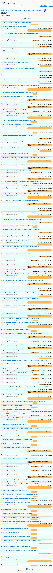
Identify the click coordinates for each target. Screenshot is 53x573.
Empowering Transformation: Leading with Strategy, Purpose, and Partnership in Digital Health (22, 219)
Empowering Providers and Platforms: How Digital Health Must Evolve (17, 253)
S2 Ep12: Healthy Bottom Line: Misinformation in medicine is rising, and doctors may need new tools (24, 401)
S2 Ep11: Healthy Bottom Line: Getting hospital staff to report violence (17, 439)
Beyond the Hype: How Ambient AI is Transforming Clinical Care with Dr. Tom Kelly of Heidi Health (23, 280)
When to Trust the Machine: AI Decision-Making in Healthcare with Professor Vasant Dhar (21, 141)
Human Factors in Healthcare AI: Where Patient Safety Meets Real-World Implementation (21, 246)
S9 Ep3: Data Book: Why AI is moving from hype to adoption (15, 153)
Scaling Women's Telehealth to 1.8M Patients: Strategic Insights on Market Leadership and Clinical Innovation (26, 174)
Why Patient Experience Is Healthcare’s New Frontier (14, 394)
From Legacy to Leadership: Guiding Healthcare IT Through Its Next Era (17, 147)
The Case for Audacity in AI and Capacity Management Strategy (16, 235)
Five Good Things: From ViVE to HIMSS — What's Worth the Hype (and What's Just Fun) (21, 85)
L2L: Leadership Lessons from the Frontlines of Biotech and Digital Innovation (19, 381)
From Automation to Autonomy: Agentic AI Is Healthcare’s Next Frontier (18, 564)
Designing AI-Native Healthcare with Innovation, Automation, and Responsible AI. (20, 498)
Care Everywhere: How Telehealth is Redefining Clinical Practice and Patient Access (20, 96)
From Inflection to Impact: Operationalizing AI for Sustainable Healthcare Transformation (21, 74)
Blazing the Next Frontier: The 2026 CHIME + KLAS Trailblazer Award (17, 62)
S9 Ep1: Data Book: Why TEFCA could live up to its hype (14, 269)
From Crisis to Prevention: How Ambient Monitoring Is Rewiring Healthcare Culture (20, 298)
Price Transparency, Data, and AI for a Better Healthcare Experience (17, 409)
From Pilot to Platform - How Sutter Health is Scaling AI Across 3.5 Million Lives (19, 305)
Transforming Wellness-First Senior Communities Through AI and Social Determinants (21, 468)
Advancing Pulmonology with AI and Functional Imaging (14, 509)
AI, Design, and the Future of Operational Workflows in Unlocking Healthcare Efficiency (21, 376)
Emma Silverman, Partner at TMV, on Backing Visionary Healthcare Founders (19, 240)
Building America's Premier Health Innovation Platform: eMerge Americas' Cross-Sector (21, 428)
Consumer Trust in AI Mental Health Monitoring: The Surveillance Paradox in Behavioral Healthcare (23, 164)
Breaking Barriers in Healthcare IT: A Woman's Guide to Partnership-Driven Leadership (21, 417)
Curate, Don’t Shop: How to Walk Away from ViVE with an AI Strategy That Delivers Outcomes (22, 103)
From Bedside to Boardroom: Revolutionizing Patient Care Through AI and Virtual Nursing (21, 344)
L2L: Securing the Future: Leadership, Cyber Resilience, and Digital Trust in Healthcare (21, 550)
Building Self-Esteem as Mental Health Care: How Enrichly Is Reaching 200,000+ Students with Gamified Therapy (26, 212)
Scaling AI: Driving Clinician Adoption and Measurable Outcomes (16, 447)
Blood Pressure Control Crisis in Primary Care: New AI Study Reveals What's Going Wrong (21, 193)
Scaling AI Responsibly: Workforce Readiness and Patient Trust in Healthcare (19, 79)
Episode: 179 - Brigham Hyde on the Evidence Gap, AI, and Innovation (17, 22)
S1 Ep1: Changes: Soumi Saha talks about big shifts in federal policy (17, 109)
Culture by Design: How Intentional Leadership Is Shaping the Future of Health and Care (21, 229)
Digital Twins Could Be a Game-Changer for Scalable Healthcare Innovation (18, 435)
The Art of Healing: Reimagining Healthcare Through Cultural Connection (18, 473)
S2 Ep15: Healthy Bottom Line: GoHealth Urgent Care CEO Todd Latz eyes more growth (21, 318)
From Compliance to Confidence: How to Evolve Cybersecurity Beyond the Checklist (20, 322)
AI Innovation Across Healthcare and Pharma (12, 350)
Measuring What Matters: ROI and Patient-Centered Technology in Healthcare (19, 311)
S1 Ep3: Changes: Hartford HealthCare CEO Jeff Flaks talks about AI (17, 39)
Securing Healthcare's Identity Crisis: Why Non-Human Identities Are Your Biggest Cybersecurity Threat (24, 263)
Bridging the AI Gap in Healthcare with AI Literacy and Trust (15, 329)
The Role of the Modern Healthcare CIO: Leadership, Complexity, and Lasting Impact (20, 33)
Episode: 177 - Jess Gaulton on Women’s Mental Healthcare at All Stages (18, 170)
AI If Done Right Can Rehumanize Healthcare (12, 443)
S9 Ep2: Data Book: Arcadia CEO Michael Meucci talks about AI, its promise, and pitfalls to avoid (23, 181)
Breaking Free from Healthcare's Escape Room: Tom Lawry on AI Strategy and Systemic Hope (22, 521)
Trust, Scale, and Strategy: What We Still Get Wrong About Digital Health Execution (20, 292)
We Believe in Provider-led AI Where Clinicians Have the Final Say (16, 546)
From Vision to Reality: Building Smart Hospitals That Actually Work (17, 502)
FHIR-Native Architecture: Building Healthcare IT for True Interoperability (18, 124)
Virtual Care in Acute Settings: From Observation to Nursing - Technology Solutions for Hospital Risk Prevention (26, 333)
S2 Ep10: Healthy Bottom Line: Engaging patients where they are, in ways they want (20, 494)
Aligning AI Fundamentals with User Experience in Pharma (15, 490)
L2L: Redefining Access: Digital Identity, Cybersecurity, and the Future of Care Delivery (21, 354)
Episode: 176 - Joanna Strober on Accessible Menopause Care (15, 259)
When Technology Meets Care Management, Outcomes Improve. (16, 528)
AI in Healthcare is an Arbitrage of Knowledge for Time (14, 368)
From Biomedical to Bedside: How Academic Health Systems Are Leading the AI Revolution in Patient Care (25, 273)
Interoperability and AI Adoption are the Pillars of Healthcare (15, 454)
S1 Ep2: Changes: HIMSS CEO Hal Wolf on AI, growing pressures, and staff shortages (20, 92)
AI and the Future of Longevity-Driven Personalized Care (14, 424)
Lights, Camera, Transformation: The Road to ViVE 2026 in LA (15, 113)
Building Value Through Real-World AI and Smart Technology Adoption (17, 479)
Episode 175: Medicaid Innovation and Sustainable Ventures (15, 413)
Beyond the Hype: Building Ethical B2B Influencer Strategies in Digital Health (19, 458)
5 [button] (32, 569)
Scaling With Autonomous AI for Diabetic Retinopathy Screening (16, 536)
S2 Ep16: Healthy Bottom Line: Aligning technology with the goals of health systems (20, 225)
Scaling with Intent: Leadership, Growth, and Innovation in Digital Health (18, 135)
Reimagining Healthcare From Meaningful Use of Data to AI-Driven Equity (18, 513)
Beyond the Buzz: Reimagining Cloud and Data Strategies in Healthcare (17, 207)
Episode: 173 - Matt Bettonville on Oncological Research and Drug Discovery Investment (21, 517)
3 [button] (29, 569)
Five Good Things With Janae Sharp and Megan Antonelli (15, 26)
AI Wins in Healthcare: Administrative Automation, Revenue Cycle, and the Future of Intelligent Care (24, 157)
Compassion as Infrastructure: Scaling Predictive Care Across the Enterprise (18, 68)
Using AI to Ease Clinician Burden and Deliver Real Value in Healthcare (17, 405)
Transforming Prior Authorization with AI (11, 532)
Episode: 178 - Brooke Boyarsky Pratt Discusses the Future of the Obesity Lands (19, 120)
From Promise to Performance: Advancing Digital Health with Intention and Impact (20, 43)
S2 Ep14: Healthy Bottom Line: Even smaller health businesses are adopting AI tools (20, 340)
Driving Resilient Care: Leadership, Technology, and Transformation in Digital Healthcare (21, 56)
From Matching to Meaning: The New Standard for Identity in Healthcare (18, 287)
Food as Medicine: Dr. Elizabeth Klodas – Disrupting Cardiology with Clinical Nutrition (21, 200)
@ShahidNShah (47, 12)
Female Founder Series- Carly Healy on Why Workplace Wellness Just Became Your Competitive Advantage (25, 483)
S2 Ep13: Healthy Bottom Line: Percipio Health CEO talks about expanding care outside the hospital (23, 372)
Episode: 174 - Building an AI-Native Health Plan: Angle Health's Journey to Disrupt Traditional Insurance (25, 464)
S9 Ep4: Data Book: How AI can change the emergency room (15, 131)
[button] (33, 569)
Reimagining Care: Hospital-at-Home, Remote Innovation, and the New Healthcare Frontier (22, 540)
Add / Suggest (43, 5)
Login (51, 5)
